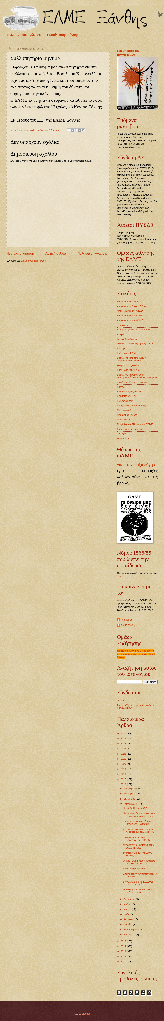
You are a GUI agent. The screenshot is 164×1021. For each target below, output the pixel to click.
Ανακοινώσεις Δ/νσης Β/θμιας (132, 306)
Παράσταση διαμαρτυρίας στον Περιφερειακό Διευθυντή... (139, 814)
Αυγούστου (129, 899)
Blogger (86, 1013)
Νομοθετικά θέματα (127, 414)
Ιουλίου (127, 904)
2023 (124, 748)
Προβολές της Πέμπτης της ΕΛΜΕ (135, 424)
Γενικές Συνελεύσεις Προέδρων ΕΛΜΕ (137, 343)
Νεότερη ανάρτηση (20, 253)
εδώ (119, 576)
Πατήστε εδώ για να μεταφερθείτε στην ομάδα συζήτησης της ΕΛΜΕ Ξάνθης (136, 654)
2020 (124, 764)
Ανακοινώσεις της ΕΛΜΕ (130, 315)
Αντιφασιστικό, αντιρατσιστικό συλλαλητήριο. (138, 846)
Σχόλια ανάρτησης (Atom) (33, 260)
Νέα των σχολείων (126, 410)
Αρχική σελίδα (55, 253)
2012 (124, 956)
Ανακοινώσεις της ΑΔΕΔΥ (130, 310)
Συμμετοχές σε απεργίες (129, 429)
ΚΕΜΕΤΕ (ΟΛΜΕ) (126, 396)
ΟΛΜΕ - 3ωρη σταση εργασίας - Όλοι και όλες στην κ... (140, 862)
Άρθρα (120, 334)
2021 (124, 758)
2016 (124, 784)
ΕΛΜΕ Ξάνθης (128, 625)
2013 (124, 951)
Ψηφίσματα (123, 438)
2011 (124, 961)
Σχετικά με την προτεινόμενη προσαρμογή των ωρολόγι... (139, 830)
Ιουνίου (127, 909)
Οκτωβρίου (129, 798)
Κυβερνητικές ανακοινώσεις (131, 405)
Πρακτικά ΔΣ (123, 419)
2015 (124, 941)
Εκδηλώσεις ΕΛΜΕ (127, 353)
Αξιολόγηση (123, 325)
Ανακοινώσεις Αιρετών (128, 301)
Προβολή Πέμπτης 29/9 (135, 808)
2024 (124, 743)
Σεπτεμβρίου (130, 803)
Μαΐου (127, 914)
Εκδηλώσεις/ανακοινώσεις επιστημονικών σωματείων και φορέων (137, 376)
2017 (124, 779)
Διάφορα (121, 348)
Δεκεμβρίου (129, 788)
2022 (124, 753)
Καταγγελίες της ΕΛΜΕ (129, 391)
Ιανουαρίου (129, 934)
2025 (124, 738)
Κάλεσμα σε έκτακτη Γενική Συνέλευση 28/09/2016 (137, 822)
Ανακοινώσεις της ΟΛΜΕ (130, 320)
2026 (124, 733)
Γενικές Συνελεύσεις (127, 339)
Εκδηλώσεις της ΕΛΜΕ (129, 370)
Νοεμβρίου (129, 793)
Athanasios (126, 619)
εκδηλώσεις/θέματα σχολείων (132, 382)
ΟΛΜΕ (120, 700)
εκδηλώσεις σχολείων (128, 365)
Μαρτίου (128, 924)
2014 (124, 946)
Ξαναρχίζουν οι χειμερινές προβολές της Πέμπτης (136, 838)
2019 (124, 769)
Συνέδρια (122, 433)
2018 (124, 774)
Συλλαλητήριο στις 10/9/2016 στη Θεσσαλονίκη (138, 883)
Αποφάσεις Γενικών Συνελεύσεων (134, 329)
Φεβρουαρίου (130, 929)
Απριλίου (128, 919)
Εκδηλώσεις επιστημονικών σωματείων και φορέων (131, 359)
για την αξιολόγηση (137, 464)
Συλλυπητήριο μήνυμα (134, 868)
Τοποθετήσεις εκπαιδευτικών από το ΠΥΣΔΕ (138, 891)
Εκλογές (121, 386)
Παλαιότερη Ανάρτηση (93, 253)
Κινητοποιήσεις (125, 400)
